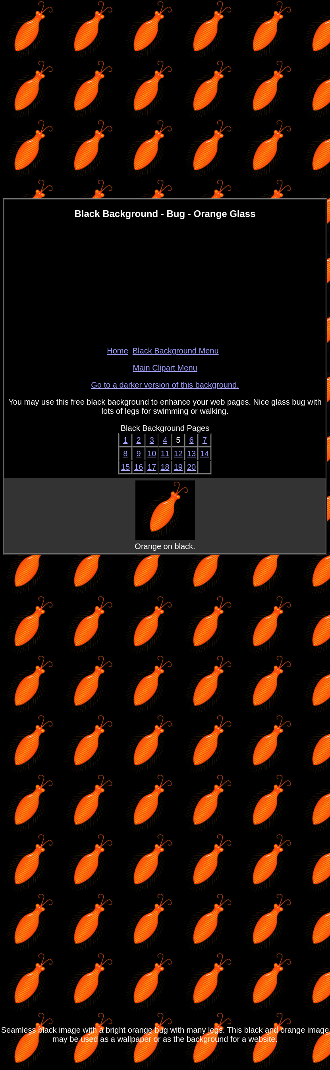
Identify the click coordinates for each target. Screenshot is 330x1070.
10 (151, 453)
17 (151, 467)
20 (191, 467)
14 (204, 453)
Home (117, 350)
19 (178, 467)
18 (164, 467)
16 (138, 467)
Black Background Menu (176, 350)
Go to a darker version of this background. (165, 384)
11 (164, 453)
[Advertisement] (165, 282)
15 (125, 467)
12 (178, 453)
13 (191, 453)
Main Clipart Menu (165, 367)
